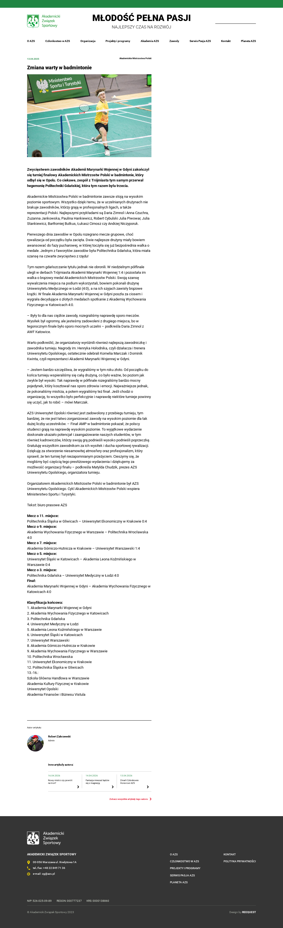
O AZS (31, 41)
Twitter (50, 4)
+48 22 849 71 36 (54, 867)
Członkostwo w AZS (57, 41)
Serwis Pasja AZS (200, 41)
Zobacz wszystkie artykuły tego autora (128, 799)
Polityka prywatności (240, 861)
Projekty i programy (118, 41)
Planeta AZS (248, 41)
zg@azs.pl (48, 873)
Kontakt (225, 41)
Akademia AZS (150, 41)
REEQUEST (249, 911)
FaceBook (27, 4)
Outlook (66, 4)
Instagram (35, 4)
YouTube (58, 4)
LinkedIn (42, 4)
